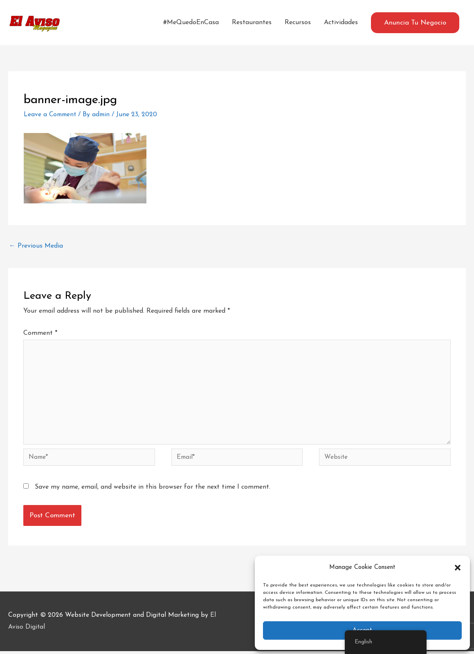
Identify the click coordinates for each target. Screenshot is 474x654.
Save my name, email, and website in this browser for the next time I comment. (152, 490)
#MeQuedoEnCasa (191, 22)
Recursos (298, 22)
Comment (40, 333)
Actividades (341, 22)
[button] (458, 568)
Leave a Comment (51, 114)
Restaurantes (252, 22)
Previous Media (36, 246)
